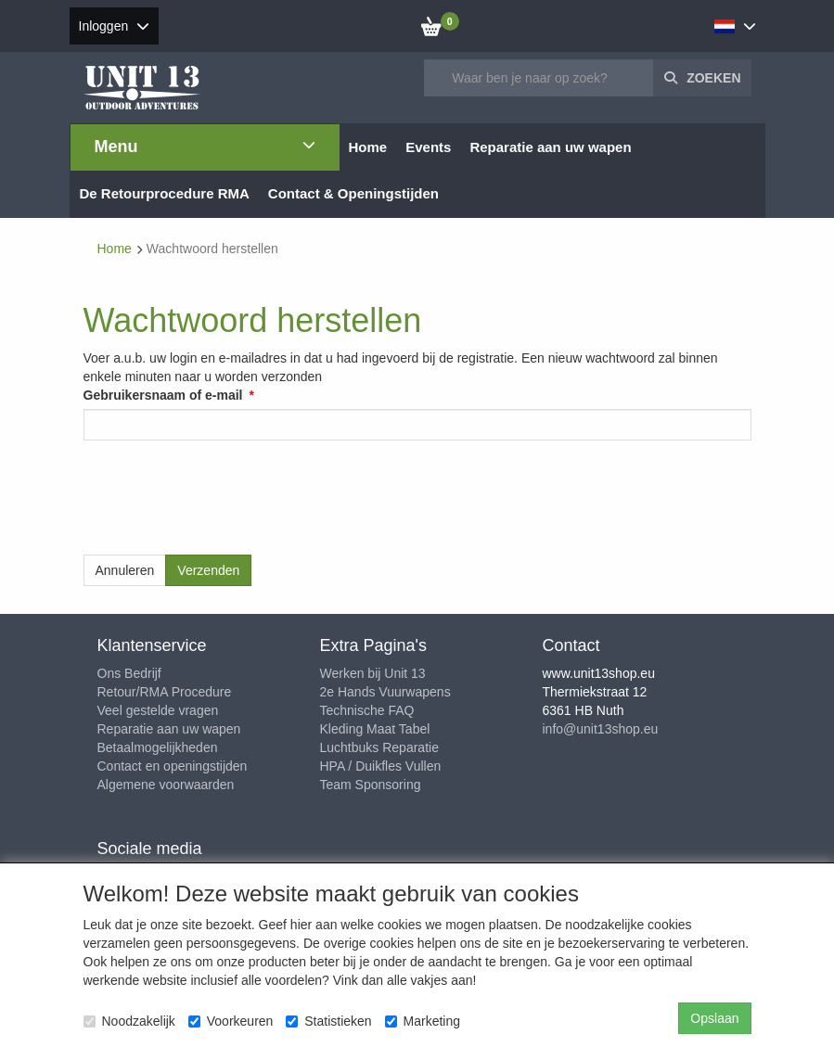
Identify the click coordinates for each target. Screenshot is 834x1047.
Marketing (422, 1021)
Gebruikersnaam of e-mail (163, 395)
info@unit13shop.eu (601, 728)
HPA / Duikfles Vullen (381, 766)
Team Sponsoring (370, 784)
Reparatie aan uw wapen (169, 728)
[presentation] (224, 490)
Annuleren (125, 570)
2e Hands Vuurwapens (385, 691)
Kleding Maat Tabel (375, 728)
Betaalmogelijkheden (157, 747)
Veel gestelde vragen (158, 710)
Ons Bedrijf (129, 673)
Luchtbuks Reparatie (379, 747)
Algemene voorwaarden (166, 784)
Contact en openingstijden (172, 766)
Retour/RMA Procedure (164, 691)
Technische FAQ (367, 710)
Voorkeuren (231, 1021)
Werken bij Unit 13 (373, 673)
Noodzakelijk (129, 1021)
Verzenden (208, 570)
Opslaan (714, 1018)
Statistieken (328, 1021)
